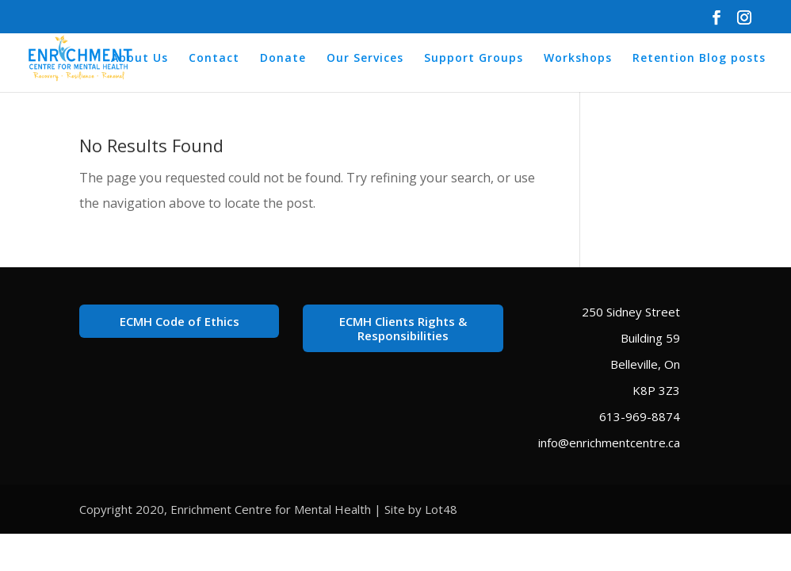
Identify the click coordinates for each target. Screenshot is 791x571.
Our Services (365, 58)
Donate (283, 58)
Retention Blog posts (699, 58)
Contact (214, 58)
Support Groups (473, 58)
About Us (139, 58)
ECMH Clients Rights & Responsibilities (403, 328)
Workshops (578, 58)
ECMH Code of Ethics (179, 321)
